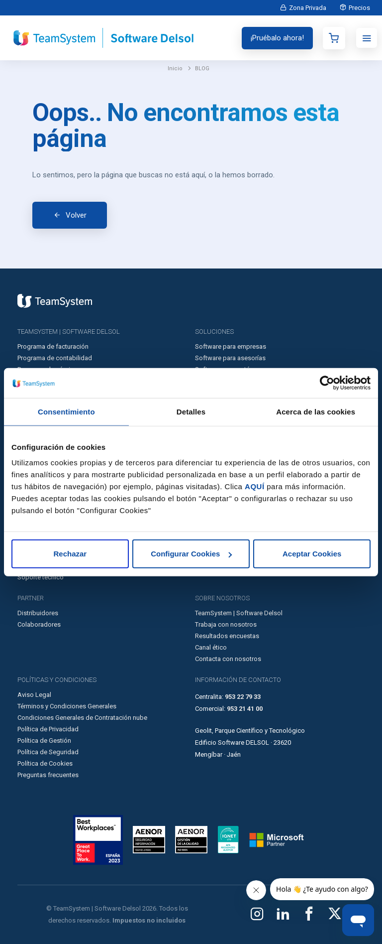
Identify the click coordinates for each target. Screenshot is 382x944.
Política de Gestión (44, 740)
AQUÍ (255, 486)
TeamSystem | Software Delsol (239, 613)
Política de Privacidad (48, 729)
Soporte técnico (40, 577)
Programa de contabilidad (54, 358)
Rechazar (70, 553)
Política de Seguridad (48, 752)
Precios (359, 7)
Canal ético (211, 647)
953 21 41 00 (245, 708)
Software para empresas (230, 346)
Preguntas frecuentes (48, 775)
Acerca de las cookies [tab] (315, 411)
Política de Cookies (45, 763)
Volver (76, 215)
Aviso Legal (34, 694)
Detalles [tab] (191, 411)
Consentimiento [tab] (66, 411)
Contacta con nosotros (228, 659)
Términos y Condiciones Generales (66, 706)
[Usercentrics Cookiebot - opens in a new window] (327, 382)
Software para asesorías (230, 358)
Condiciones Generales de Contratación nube (82, 717)
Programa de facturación (53, 346)
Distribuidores (37, 613)
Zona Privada (305, 7)
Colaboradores (39, 624)
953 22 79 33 (243, 696)
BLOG (202, 68)
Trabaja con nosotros (226, 624)
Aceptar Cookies (312, 553)
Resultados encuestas (227, 636)
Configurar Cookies (191, 553)
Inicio (175, 68)
